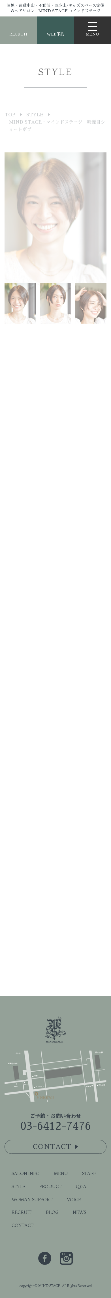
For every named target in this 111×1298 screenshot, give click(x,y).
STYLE (34, 125)
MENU (61, 1173)
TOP (10, 125)
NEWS (79, 1212)
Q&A (81, 1186)
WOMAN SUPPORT (32, 1199)
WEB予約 (55, 34)
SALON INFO (26, 1173)
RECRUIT (18, 34)
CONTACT (23, 1225)
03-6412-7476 (55, 1126)
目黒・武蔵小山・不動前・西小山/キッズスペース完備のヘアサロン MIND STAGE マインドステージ (55, 8)
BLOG (52, 1212)
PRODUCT (50, 1186)
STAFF (89, 1173)
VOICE (74, 1199)
